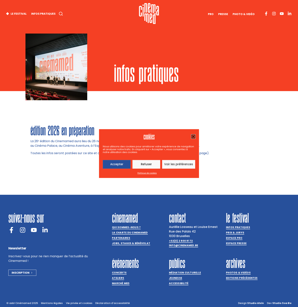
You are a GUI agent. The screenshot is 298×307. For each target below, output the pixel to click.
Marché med (121, 283)
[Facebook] (11, 230)
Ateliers (118, 278)
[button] (193, 136)
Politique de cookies (147, 173)
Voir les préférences (178, 164)
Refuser (146, 164)
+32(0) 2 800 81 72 (181, 241)
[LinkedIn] (45, 230)
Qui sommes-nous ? (126, 227)
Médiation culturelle (185, 272)
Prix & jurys (235, 232)
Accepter (116, 164)
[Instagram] (23, 230)
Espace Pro (234, 238)
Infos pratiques (238, 227)
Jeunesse (175, 278)
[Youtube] (34, 230)
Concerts (119, 272)
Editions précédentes (242, 278)
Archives (235, 263)
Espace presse (236, 243)
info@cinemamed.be (183, 245)
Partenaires (121, 238)
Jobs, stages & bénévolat (131, 243)
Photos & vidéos (238, 272)
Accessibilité (178, 283)
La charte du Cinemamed (130, 232)
